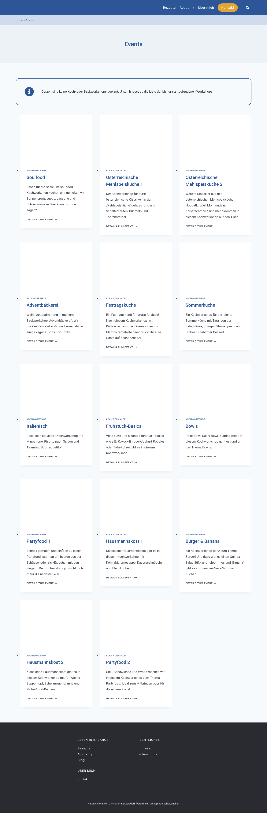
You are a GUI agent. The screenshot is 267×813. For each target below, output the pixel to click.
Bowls (192, 426)
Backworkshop (36, 298)
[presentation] (56, 139)
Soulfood (36, 177)
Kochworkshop (36, 170)
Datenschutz (148, 754)
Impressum (147, 748)
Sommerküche (200, 305)
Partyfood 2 (118, 662)
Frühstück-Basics (123, 426)
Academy (187, 7)
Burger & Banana (203, 541)
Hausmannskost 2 (45, 662)
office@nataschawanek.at (164, 803)
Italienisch (37, 426)
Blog (81, 760)
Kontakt (227, 7)
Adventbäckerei (42, 305)
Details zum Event (42, 219)
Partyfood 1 (38, 541)
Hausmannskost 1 (124, 541)
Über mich (206, 7)
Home (19, 20)
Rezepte (169, 7)
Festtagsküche (121, 305)
